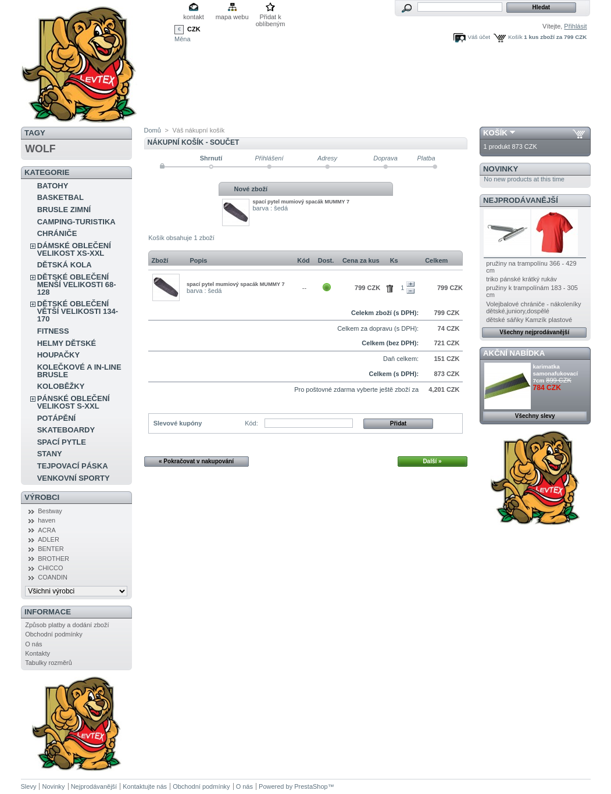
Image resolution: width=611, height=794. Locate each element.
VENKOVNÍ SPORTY (73, 478)
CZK (194, 29)
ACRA (47, 530)
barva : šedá (270, 208)
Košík (515, 37)
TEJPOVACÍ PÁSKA (72, 466)
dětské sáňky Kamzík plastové (529, 319)
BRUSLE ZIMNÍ (64, 209)
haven (46, 520)
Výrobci (41, 497)
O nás (33, 644)
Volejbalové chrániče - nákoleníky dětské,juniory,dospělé (533, 307)
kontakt (193, 16)
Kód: (251, 423)
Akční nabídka (514, 353)
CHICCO (50, 567)
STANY (49, 453)
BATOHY (53, 185)
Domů (152, 130)
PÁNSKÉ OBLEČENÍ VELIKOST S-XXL (73, 402)
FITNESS (53, 331)
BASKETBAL (60, 197)
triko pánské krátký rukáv (521, 279)
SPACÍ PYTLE (61, 442)
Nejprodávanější (520, 200)
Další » (432, 461)
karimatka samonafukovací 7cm (555, 373)
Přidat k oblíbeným (270, 17)
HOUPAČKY (58, 354)
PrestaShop (310, 786)
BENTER (51, 548)
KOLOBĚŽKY (61, 386)
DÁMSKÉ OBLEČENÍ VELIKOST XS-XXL (74, 249)
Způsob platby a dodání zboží (67, 624)
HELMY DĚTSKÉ (67, 343)
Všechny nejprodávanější (534, 332)
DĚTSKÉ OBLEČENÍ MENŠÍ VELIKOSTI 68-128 (76, 284)
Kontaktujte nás (145, 786)
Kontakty (37, 653)
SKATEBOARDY (66, 429)
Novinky (500, 168)
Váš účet (479, 37)
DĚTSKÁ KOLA (64, 264)
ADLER (48, 539)
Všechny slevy (535, 416)
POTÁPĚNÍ (56, 418)
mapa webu (232, 16)
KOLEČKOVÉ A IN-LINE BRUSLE (79, 371)
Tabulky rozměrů (48, 662)
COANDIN (52, 577)
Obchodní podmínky (53, 634)
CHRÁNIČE (57, 233)
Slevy (29, 786)
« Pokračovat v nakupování (196, 461)
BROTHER (53, 558)
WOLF (40, 149)
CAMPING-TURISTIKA (76, 221)
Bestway (50, 510)
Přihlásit (575, 26)
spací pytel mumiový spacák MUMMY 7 (301, 202)
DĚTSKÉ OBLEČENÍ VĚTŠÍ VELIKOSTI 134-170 (77, 311)
